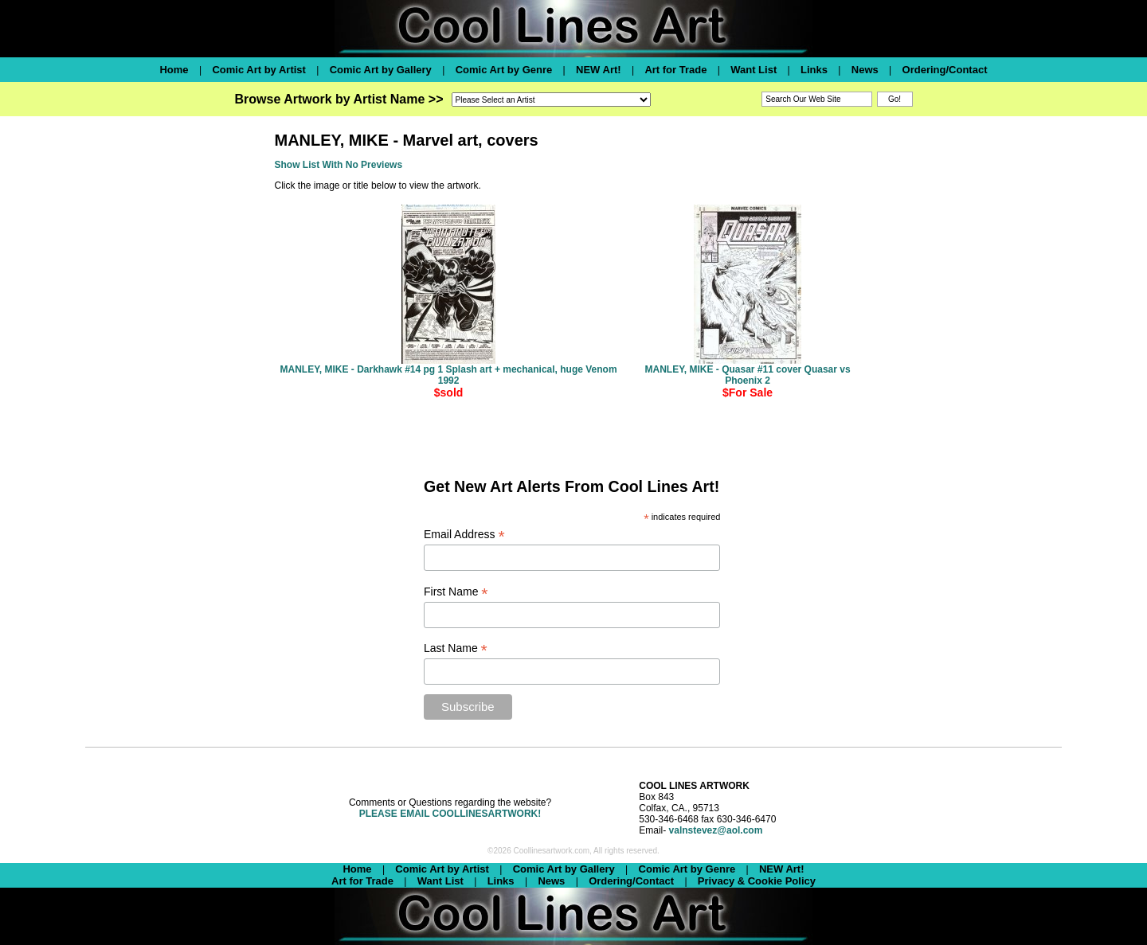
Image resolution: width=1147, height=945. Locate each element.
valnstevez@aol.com (716, 830)
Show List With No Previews (339, 164)
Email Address (464, 534)
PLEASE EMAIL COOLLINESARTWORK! (450, 813)
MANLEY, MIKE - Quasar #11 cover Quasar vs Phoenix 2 (748, 375)
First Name (456, 591)
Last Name (455, 648)
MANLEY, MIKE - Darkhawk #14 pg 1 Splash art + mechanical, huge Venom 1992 (448, 375)
